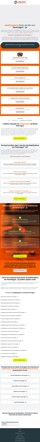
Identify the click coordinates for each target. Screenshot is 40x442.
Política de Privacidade (20, 436)
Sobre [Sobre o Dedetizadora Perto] (20, 429)
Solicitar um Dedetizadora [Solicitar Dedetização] (20, 256)
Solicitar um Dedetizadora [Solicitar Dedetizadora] (20, 138)
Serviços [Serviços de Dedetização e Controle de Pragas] (20, 431)
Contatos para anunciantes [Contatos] (20, 433)
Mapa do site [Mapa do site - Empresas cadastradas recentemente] (20, 435)
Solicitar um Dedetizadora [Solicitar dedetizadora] (20, 270)
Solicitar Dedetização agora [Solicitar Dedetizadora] (20, 360)
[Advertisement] (20, 12)
